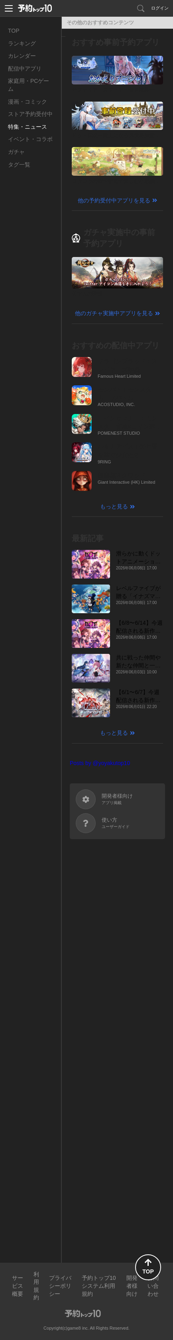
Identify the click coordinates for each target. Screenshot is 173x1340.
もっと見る (114, 506)
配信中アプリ (24, 68)
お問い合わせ (153, 1286)
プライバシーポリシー (60, 1286)
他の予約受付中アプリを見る (114, 200)
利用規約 (36, 1286)
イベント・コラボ (30, 139)
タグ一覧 (19, 164)
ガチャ (16, 152)
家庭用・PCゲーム (28, 85)
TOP (14, 30)
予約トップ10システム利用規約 (99, 1286)
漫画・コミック (27, 101)
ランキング (22, 43)
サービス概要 (17, 1286)
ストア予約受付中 (30, 114)
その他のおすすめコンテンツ (100, 23)
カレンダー (22, 56)
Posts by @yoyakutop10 (100, 763)
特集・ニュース (27, 127)
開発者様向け (132, 1286)
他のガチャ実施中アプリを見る (114, 313)
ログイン (160, 8)
